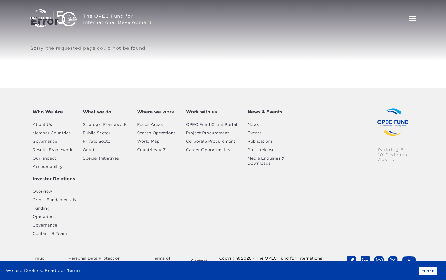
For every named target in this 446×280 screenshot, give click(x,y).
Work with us (201, 112)
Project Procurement (207, 133)
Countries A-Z (151, 150)
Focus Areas (150, 124)
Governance (45, 141)
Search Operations (156, 133)
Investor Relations (54, 178)
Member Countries (52, 133)
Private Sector (97, 141)
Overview (42, 191)
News (253, 124)
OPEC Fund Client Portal (211, 124)
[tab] (52, 111)
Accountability (48, 167)
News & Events (264, 112)
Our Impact (44, 158)
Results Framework (52, 150)
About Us (42, 124)
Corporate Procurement (211, 141)
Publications (260, 141)
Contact (199, 261)
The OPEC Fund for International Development (117, 19)
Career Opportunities (208, 150)
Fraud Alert (39, 261)
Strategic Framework (104, 124)
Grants (90, 150)
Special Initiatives (101, 158)
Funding (41, 208)
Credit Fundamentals (54, 200)
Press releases (261, 150)
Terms (74, 270)
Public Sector (96, 133)
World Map (148, 141)
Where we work (155, 112)
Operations (44, 217)
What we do (97, 112)
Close (428, 271)
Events (254, 133)
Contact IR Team (50, 233)
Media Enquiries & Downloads (265, 161)
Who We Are (48, 112)
